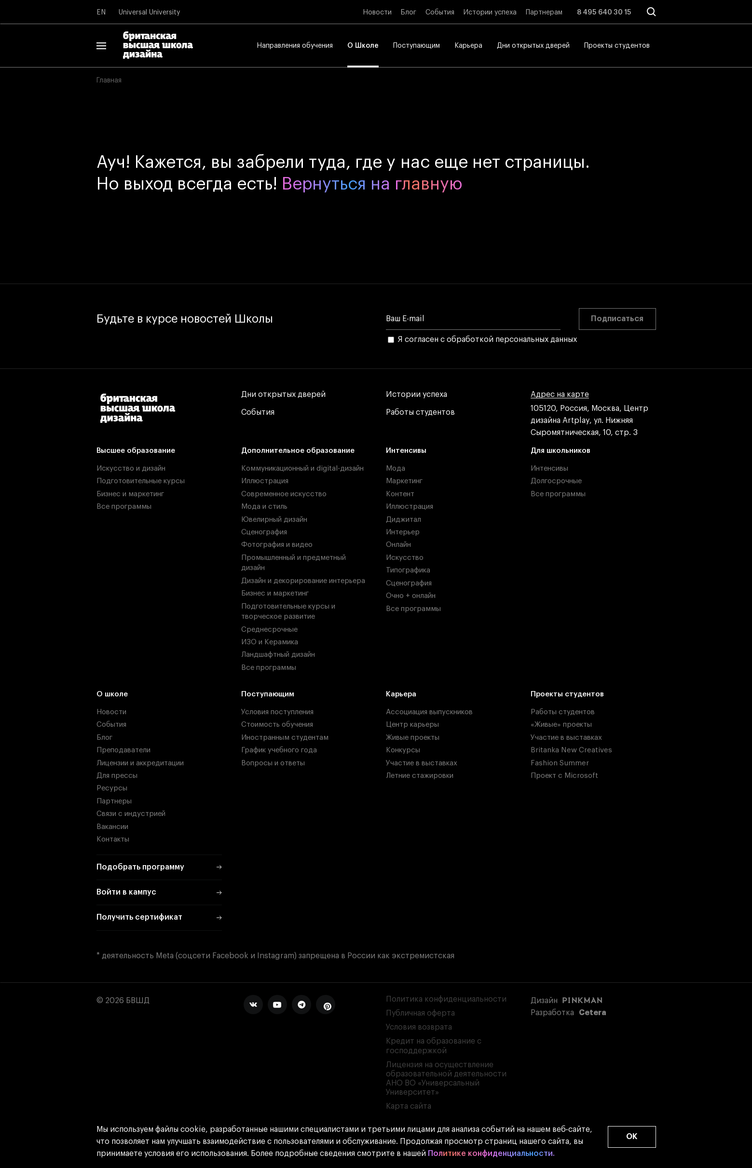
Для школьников (560, 450)
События (439, 12)
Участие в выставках (421, 763)
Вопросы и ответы (273, 763)
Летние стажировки (419, 775)
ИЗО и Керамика (269, 642)
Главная (109, 80)
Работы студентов (420, 413)
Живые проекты (412, 737)
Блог (408, 12)
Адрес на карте (560, 395)
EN (101, 12)
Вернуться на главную (372, 184)
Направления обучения (295, 45)
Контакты (112, 839)
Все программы (123, 506)
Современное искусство (284, 494)
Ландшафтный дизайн (278, 654)
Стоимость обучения (277, 724)
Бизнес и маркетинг (130, 494)
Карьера (468, 45)
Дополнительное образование (298, 450)
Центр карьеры (412, 724)
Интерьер (403, 532)
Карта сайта (408, 1106)
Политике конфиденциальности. (491, 1154)
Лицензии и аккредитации (140, 763)
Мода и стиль (264, 506)
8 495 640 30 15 (604, 12)
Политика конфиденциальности (446, 999)
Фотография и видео (277, 544)
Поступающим (416, 45)
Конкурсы (403, 750)
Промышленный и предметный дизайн (293, 562)
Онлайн (398, 544)
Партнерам (544, 12)
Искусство (405, 557)
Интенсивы (406, 450)
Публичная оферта (420, 1013)
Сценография (264, 532)
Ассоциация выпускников (429, 712)
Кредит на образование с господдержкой (433, 1045)
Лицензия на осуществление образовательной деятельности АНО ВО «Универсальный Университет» (446, 1079)
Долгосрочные (556, 481)
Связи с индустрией (130, 813)
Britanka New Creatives (571, 750)
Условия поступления (277, 712)
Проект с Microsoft (564, 775)
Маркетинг (404, 481)
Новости (377, 12)
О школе (112, 694)
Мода (395, 468)
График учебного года (279, 750)
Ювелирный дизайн (274, 519)
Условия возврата (419, 1027)
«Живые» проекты (561, 724)
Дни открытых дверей (533, 45)
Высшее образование (135, 450)
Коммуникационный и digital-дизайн (302, 468)
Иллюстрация (264, 481)
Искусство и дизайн (130, 468)
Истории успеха (490, 12)
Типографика (408, 570)
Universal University (149, 12)
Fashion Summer (560, 763)
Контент (400, 494)
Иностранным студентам (284, 737)
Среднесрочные (269, 629)
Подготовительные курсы (140, 481)
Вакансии (112, 826)
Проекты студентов (617, 45)
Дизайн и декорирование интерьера (303, 580)
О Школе (363, 45)
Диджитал (403, 519)
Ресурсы (111, 788)
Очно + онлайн (411, 595)
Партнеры (114, 801)
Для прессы (116, 775)
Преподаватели (123, 750)
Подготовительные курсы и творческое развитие (288, 611)
